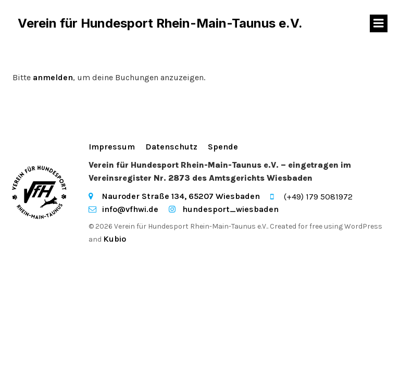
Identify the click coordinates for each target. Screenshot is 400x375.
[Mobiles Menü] (379, 23)
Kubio (114, 239)
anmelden (53, 77)
